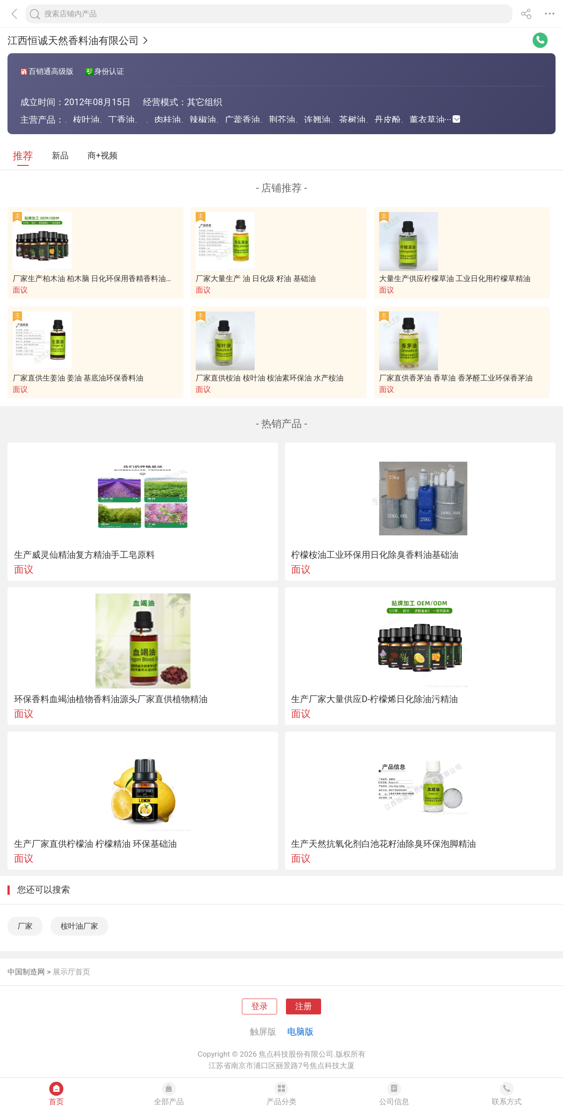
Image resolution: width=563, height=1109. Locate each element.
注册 (303, 1006)
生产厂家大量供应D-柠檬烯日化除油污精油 (374, 699)
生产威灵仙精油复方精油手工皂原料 (84, 554)
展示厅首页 (71, 971)
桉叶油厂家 (79, 926)
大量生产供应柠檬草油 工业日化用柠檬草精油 (454, 278)
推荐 (23, 156)
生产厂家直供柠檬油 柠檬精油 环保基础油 (95, 843)
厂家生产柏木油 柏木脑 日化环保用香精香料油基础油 (101, 278)
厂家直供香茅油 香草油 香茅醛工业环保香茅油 (456, 377)
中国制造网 (26, 971)
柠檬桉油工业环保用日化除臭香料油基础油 (374, 554)
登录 (259, 1006)
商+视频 (102, 156)
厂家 (25, 926)
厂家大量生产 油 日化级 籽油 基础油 (255, 278)
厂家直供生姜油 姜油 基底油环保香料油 (78, 377)
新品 (60, 156)
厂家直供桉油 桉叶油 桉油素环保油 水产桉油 (270, 377)
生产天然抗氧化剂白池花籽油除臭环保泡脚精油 (383, 843)
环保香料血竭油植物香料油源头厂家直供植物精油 (111, 699)
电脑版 (300, 1031)
